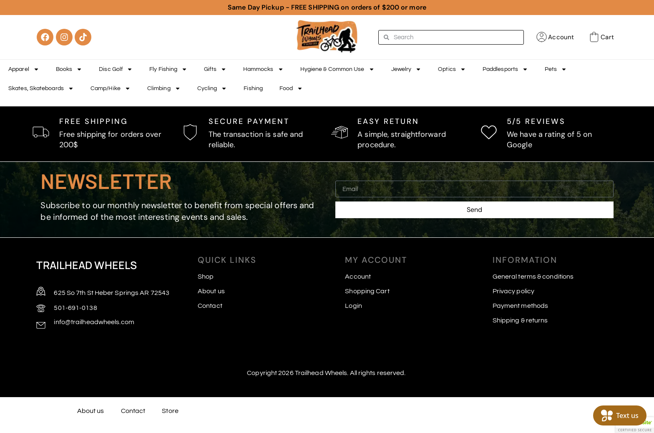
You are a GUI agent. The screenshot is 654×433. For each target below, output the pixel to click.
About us (211, 291)
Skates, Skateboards (41, 88)
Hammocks (263, 69)
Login (353, 305)
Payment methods (520, 305)
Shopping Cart (367, 291)
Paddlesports (505, 69)
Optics (452, 69)
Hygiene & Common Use (337, 69)
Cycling (212, 88)
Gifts (215, 69)
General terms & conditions (533, 276)
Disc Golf (116, 69)
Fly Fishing (168, 69)
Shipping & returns (520, 320)
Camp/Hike (111, 88)
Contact (210, 305)
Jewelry (406, 69)
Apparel (23, 69)
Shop (206, 276)
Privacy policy (513, 291)
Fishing (253, 88)
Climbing (164, 88)
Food (291, 88)
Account (561, 37)
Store (170, 411)
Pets (556, 69)
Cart (607, 37)
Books (69, 69)
